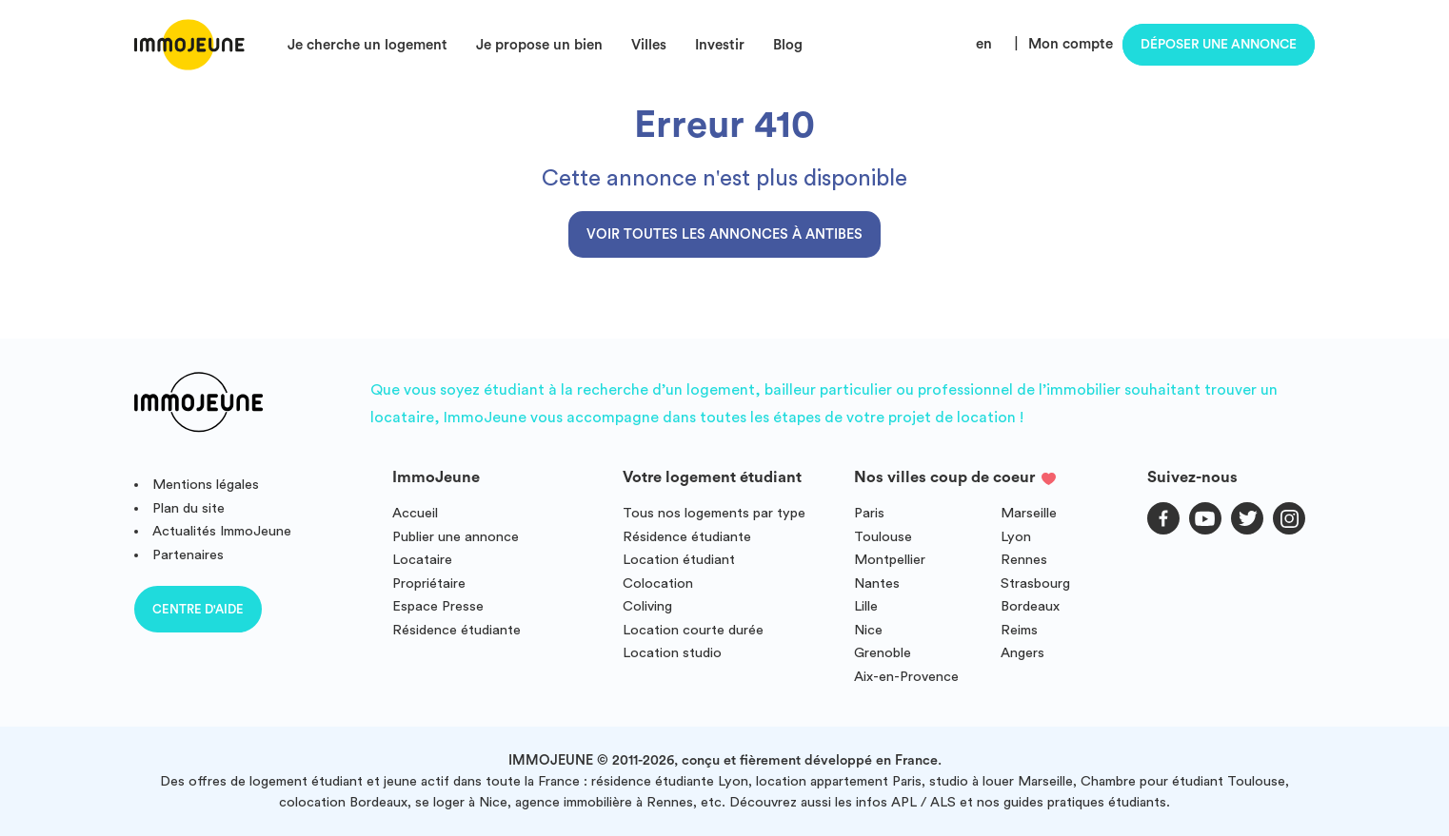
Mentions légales (205, 484)
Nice (868, 630)
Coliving (647, 606)
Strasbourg (1035, 583)
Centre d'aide (198, 609)
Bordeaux (1030, 606)
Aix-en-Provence (906, 677)
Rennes (1024, 560)
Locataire (422, 560)
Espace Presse (438, 606)
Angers (1022, 653)
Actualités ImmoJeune (221, 531)
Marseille (1029, 513)
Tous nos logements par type (714, 513)
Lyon (1016, 537)
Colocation (658, 583)
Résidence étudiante (456, 630)
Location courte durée (693, 630)
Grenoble (882, 653)
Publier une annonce (455, 537)
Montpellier (889, 560)
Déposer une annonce (1219, 44)
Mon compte (1070, 44)
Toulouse (883, 537)
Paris (869, 513)
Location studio (672, 653)
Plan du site (188, 508)
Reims (1019, 630)
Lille (866, 606)
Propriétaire (429, 583)
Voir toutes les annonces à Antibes (724, 234)
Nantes (877, 583)
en (984, 44)
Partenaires (188, 555)
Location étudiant (679, 560)
